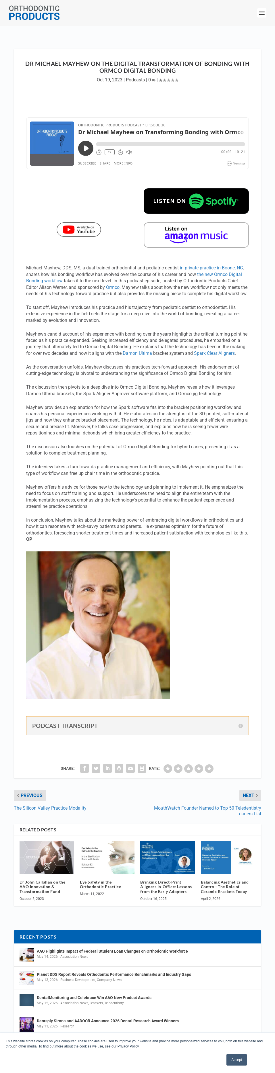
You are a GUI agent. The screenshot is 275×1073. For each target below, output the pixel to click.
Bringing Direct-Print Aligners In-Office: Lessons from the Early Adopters (166, 887)
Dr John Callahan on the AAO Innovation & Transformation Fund (43, 887)
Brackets (96, 1003)
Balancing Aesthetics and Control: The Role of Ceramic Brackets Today (225, 887)
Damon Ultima (137, 353)
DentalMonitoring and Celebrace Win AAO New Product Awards (94, 997)
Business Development (77, 980)
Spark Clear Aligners (214, 353)
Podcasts (135, 80)
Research (67, 1026)
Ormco (113, 287)
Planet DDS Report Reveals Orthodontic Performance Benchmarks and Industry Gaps (114, 974)
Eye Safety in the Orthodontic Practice (100, 884)
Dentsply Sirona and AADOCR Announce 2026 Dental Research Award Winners (108, 1021)
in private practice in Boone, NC (211, 268)
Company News (109, 980)
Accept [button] (236, 1060)
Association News (74, 957)
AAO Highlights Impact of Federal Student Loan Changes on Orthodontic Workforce (112, 951)
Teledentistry (114, 1003)
